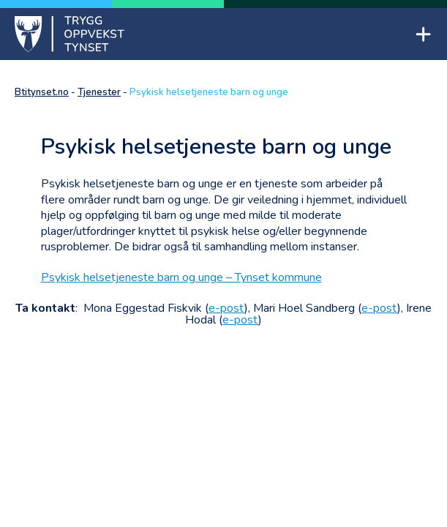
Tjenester (99, 92)
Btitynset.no (42, 92)
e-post (226, 308)
